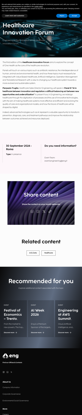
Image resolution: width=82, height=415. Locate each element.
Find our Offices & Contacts (12, 362)
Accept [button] (74, 16)
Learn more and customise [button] (14, 16)
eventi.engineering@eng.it (56, 161)
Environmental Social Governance (16, 401)
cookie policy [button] (38, 6)
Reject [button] (62, 16)
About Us (7, 382)
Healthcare (48, 253)
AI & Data (33, 253)
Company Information (11, 388)
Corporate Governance (11, 394)
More (5, 409)
